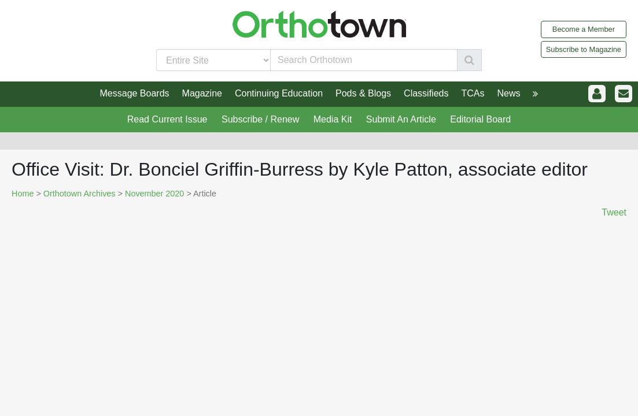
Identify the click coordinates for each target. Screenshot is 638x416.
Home (23, 193)
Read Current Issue (167, 119)
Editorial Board (480, 119)
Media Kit (333, 119)
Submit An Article (401, 119)
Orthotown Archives (79, 193)
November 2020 (154, 193)
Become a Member (583, 29)
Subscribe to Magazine (583, 49)
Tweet (614, 212)
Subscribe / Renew (260, 119)
